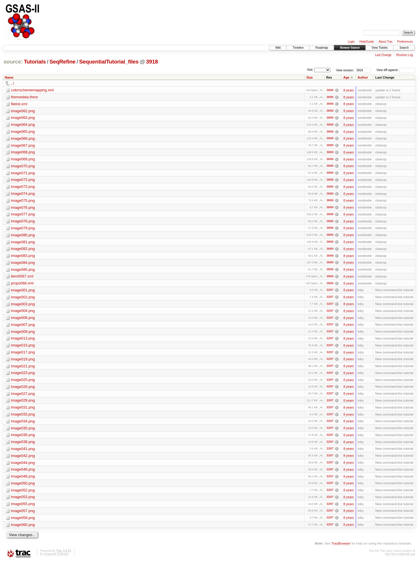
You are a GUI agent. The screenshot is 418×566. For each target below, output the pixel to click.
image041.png (23, 452)
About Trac (385, 41)
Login (351, 41)
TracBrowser (340, 547)
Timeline (298, 47)
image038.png (23, 445)
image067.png (23, 146)
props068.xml (22, 285)
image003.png (23, 306)
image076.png (23, 208)
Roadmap (322, 47)
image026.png (23, 389)
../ (12, 83)
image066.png (23, 139)
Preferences (405, 41)
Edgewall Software (56, 558)
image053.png (23, 500)
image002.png (23, 299)
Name (9, 77)
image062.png (23, 111)
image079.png (23, 229)
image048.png (23, 480)
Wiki (278, 47)
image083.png (23, 257)
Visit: (310, 69)
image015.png (23, 347)
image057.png (23, 514)
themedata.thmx (24, 97)
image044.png (23, 466)
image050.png (23, 487)
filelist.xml (19, 104)
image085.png (23, 271)
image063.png (23, 118)
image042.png (23, 459)
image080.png (23, 236)
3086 (329, 90)
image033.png (23, 417)
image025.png (23, 382)
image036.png (23, 438)
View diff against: (395, 70)
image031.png (23, 410)
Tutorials (35, 62)
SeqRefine (62, 62)
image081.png (23, 243)
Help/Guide (366, 41)
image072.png (23, 180)
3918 (152, 62)
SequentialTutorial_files (109, 62)
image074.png (23, 194)
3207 (329, 292)
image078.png (23, 222)
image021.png (23, 368)
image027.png (23, 396)
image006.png (23, 320)
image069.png (23, 159)
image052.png (23, 493)
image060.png (23, 528)
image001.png (23, 292)
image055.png (23, 507)
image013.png (23, 340)
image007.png (23, 326)
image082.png (23, 250)
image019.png (23, 361)
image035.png (23, 431)
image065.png (23, 132)
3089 (329, 104)
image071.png (23, 173)
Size (309, 77)
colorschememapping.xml (32, 90)
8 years (348, 90)
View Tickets (380, 47)
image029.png (23, 403)
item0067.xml (22, 278)
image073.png (23, 187)
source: (13, 62)
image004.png (23, 313)
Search (404, 47)
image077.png (23, 215)
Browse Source (350, 47)
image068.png (23, 152)
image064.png (23, 125)
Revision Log (404, 55)
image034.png (23, 424)
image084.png (23, 264)
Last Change (383, 55)
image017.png (23, 354)
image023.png (23, 375)
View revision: (345, 70)
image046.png (23, 473)
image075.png (23, 201)
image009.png (23, 333)
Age (346, 77)
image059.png (23, 521)
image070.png (23, 166)
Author (363, 77)
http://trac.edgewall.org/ (400, 558)
